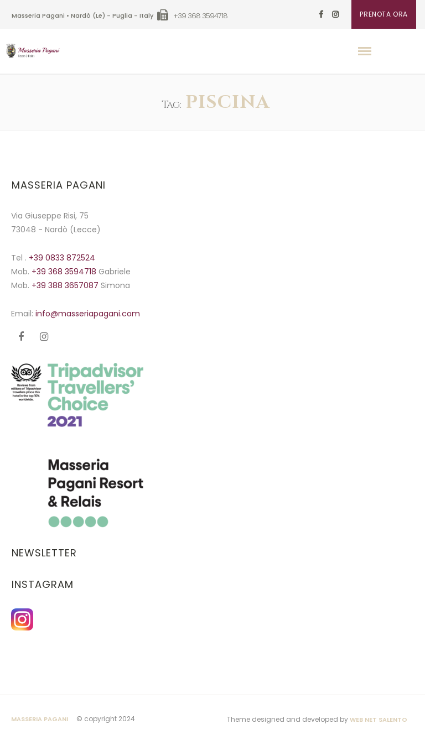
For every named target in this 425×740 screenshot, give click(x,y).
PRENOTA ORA (384, 14)
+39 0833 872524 (62, 257)
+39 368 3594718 (65, 271)
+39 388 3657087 (66, 285)
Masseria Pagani (39, 719)
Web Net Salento (378, 719)
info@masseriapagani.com (87, 313)
